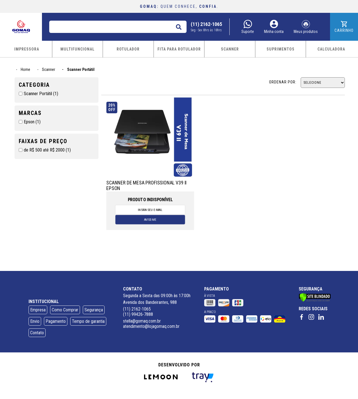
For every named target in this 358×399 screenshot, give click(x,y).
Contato (37, 332)
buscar (178, 26)
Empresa (38, 310)
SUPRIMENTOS (281, 49)
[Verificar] (315, 300)
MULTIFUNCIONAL (77, 49)
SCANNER (230, 49)
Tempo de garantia (88, 321)
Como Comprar (65, 310)
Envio (34, 321)
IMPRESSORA (26, 49)
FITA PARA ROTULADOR (179, 49)
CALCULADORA (331, 49)
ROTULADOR (128, 49)
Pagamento (56, 321)
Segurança (93, 310)
